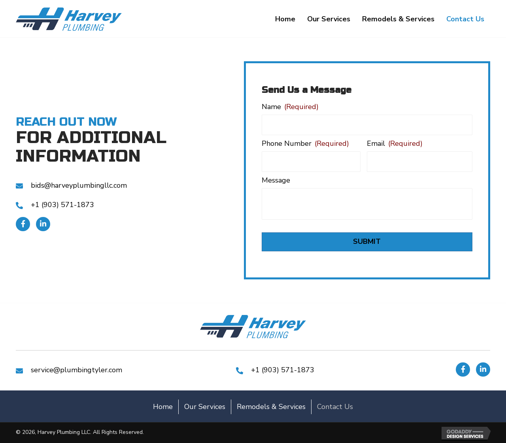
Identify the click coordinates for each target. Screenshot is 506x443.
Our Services (204, 406)
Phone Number (305, 143)
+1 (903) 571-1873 (62, 204)
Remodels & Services (271, 406)
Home (163, 406)
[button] (23, 224)
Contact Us (335, 406)
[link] (285, 19)
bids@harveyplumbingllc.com (79, 185)
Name (290, 106)
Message (276, 180)
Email (395, 143)
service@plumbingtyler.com (76, 370)
